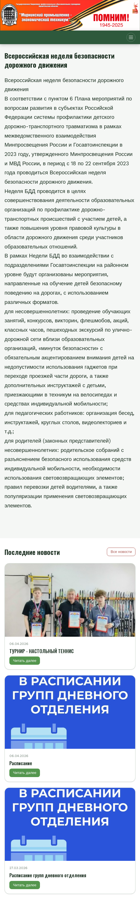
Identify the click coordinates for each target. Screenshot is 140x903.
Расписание (20, 763)
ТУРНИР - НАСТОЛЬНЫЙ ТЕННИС (41, 651)
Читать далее (24, 661)
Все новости (121, 552)
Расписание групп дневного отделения (47, 875)
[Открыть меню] (130, 37)
